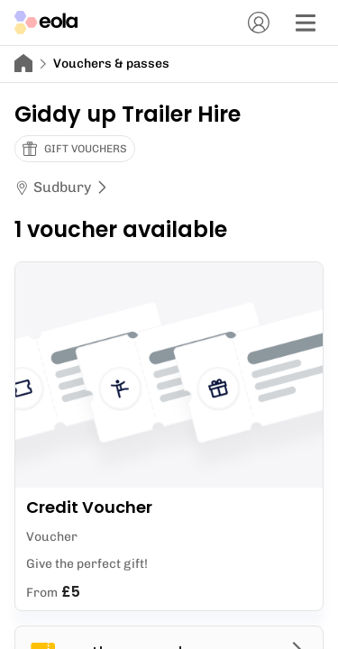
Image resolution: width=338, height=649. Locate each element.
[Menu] (306, 23)
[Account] (259, 23)
